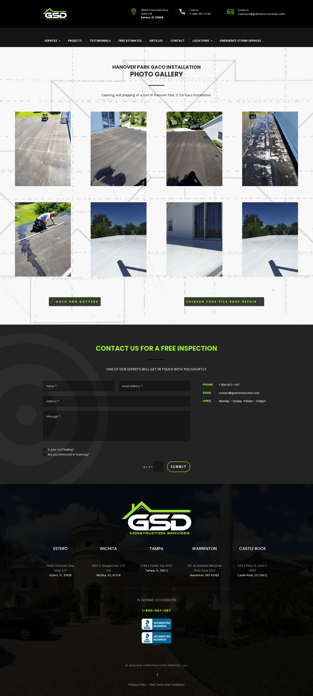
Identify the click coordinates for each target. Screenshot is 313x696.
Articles (156, 40)
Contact (178, 40)
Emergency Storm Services (240, 40)
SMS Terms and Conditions (167, 684)
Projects (75, 40)
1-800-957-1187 (156, 610)
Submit (179, 466)
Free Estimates (130, 40)
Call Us (194, 10)
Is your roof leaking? (58, 450)
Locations (201, 40)
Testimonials (100, 40)
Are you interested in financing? (66, 454)
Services (51, 40)
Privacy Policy (137, 684)
